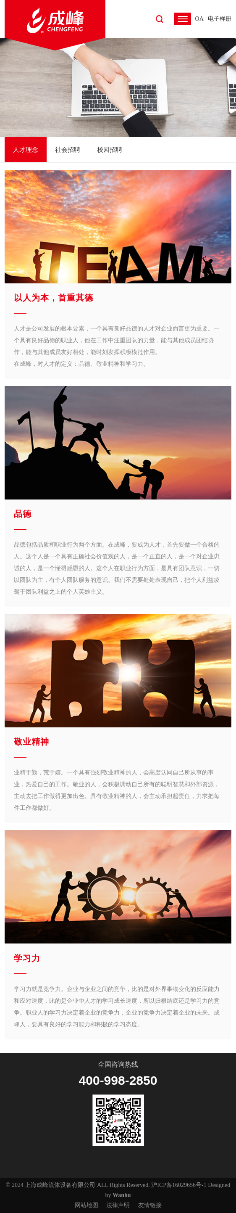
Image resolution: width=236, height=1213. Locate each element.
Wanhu (122, 1195)
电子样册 (219, 19)
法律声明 (118, 1205)
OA (199, 19)
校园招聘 (109, 149)
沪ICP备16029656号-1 (178, 1185)
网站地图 (86, 1205)
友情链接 (150, 1205)
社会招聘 (67, 149)
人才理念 (25, 149)
